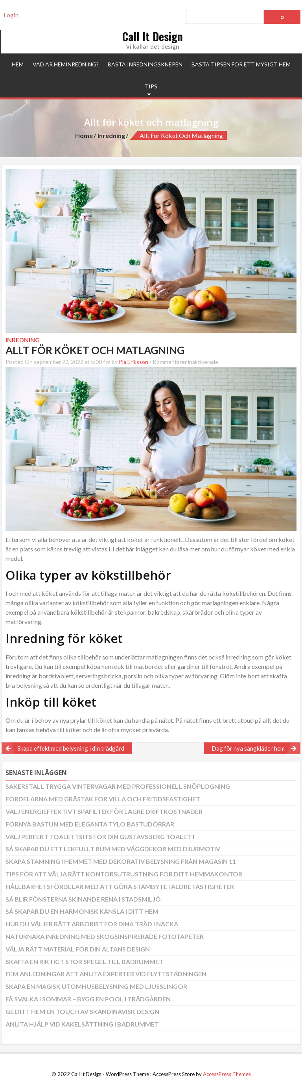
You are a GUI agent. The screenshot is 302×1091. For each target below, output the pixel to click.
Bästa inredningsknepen (145, 64)
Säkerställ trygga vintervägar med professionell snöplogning (118, 786)
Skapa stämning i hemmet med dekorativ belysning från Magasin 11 (121, 861)
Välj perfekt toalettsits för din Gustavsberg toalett (100, 836)
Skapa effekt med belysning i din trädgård (70, 748)
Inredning (111, 135)
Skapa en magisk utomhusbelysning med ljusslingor (96, 986)
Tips (151, 86)
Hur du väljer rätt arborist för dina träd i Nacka (92, 924)
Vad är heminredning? (66, 64)
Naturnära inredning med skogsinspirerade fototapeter (105, 936)
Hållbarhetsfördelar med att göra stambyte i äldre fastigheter (120, 886)
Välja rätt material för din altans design (78, 949)
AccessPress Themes (227, 1074)
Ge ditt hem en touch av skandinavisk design (82, 1011)
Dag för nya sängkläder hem (248, 748)
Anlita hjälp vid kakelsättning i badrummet (82, 1024)
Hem (18, 64)
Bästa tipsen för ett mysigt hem (241, 64)
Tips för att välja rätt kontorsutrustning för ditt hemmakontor (124, 874)
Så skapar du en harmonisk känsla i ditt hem (82, 911)
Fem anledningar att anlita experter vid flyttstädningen (106, 973)
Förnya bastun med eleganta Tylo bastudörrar (90, 824)
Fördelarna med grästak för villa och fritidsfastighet (103, 799)
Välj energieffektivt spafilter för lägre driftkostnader (104, 811)
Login (11, 14)
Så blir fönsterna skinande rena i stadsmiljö (83, 899)
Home (84, 135)
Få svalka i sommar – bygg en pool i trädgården (88, 999)
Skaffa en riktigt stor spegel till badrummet (84, 961)
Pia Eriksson (133, 361)
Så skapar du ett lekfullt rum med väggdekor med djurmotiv (113, 848)
